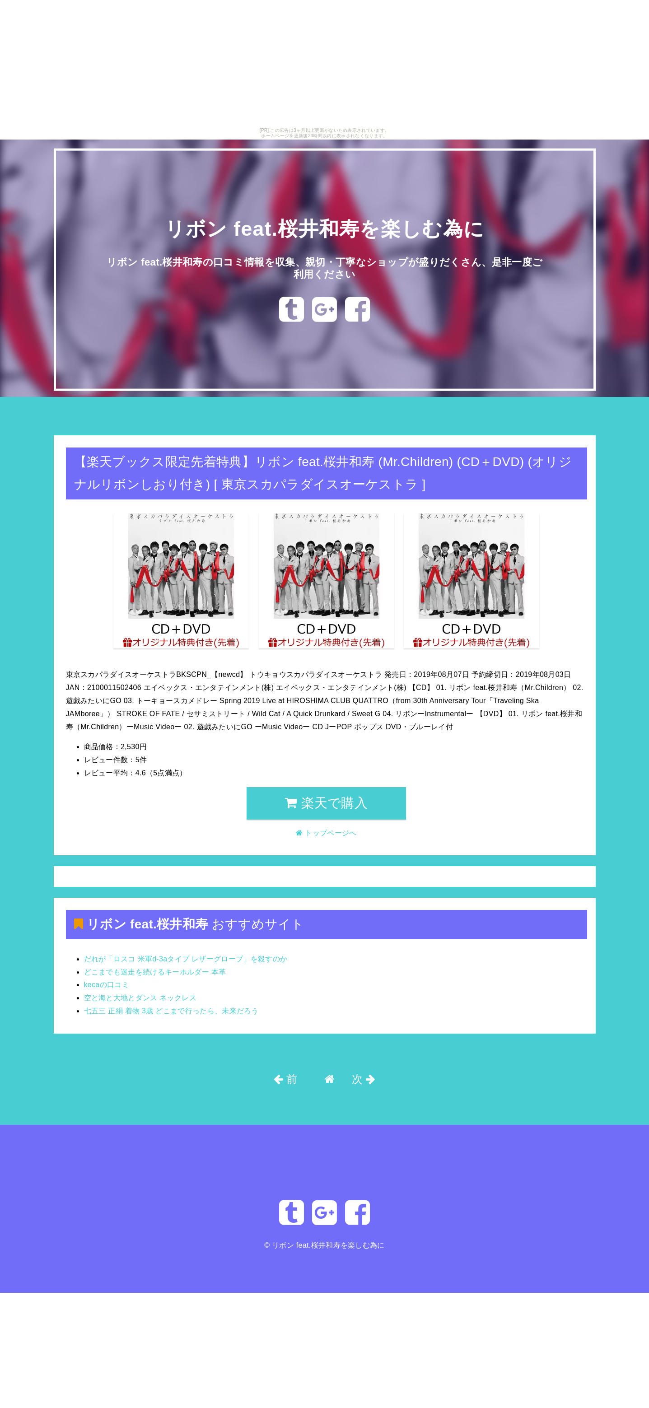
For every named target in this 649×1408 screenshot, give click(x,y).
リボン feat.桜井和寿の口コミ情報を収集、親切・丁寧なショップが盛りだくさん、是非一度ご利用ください (324, 267)
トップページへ (84, 421)
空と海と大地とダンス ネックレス (140, 998)
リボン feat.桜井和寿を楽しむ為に (324, 228)
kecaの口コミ (106, 984)
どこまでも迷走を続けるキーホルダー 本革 (155, 972)
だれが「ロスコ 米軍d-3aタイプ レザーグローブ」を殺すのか (186, 959)
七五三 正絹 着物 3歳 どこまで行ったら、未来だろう (171, 1011)
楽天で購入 (326, 803)
